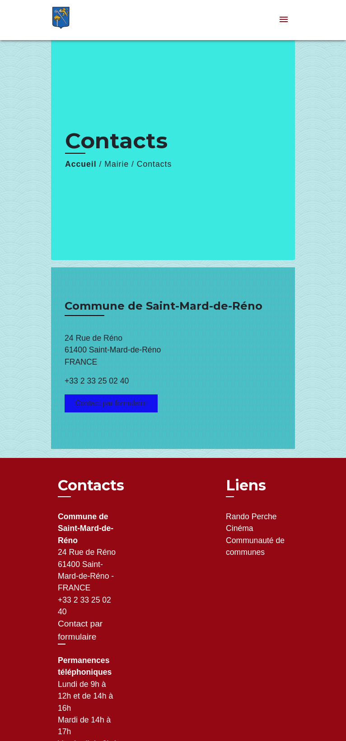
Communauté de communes (255, 546)
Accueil (81, 164)
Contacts (154, 164)
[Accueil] (85, 20)
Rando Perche (251, 516)
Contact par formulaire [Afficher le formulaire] (80, 630)
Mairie (116, 164)
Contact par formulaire (111, 403)
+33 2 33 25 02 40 (97, 380)
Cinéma (239, 528)
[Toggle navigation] (283, 20)
